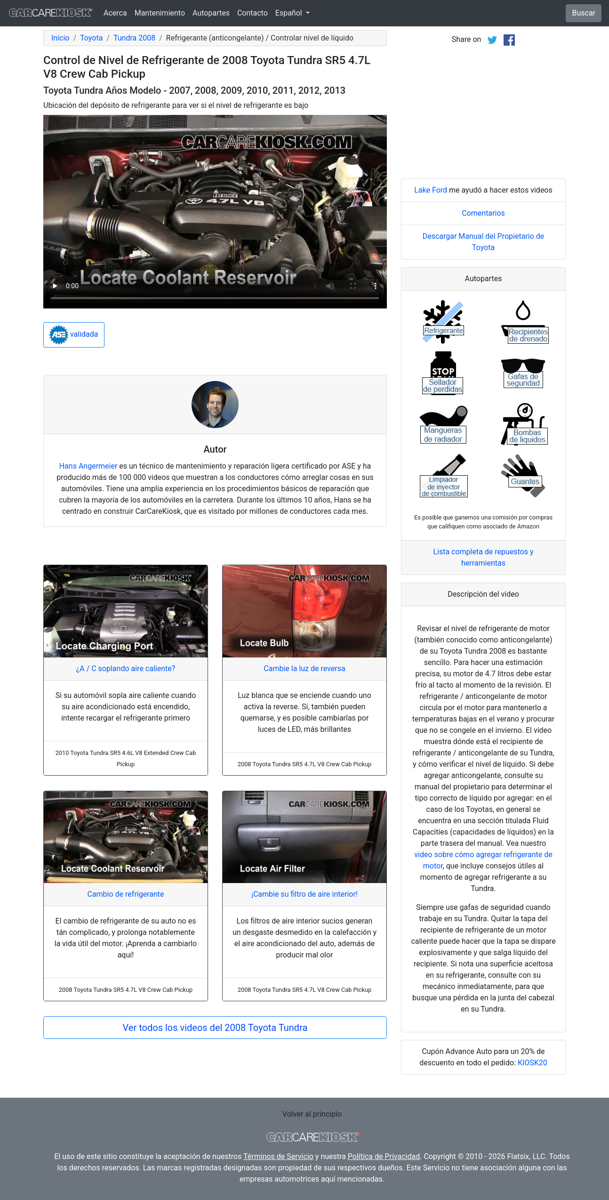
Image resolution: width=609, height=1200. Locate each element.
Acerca (115, 12)
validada (73, 334)
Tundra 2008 (134, 37)
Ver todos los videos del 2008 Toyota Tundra (215, 1027)
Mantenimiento (160, 12)
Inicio (60, 37)
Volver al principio (312, 1114)
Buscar (583, 12)
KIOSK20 (532, 1062)
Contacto (252, 12)
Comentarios (483, 213)
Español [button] (289, 12)
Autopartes (211, 12)
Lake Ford (430, 190)
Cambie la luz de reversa (304, 668)
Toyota (91, 37)
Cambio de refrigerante (125, 894)
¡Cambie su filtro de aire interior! (304, 894)
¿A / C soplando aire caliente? (126, 668)
